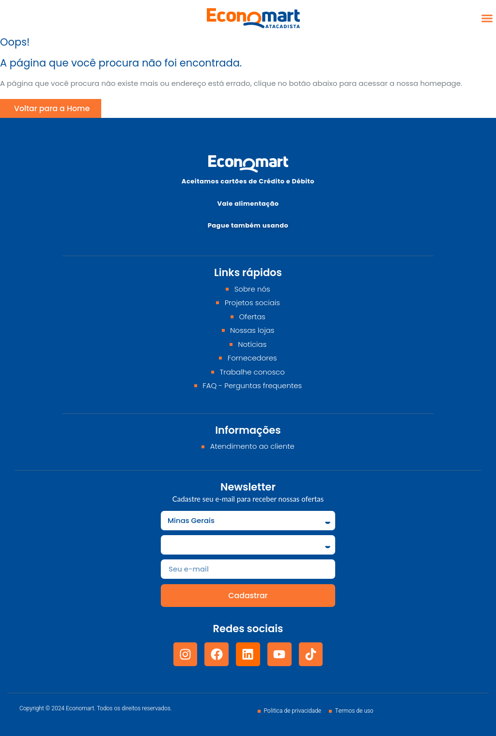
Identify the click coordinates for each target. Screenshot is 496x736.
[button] (487, 18)
